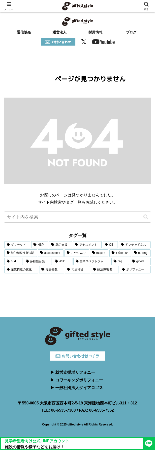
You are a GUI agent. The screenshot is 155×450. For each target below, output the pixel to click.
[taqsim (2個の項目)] (99, 253)
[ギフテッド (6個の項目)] (17, 245)
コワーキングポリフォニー (79, 380)
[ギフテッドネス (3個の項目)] (135, 245)
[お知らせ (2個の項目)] (120, 253)
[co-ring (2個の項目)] (141, 253)
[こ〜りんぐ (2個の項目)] (76, 253)
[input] (77, 217)
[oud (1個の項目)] (13, 261)
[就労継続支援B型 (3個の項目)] (20, 253)
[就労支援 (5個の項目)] (60, 245)
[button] (145, 217)
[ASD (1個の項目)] (62, 261)
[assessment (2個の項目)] (50, 253)
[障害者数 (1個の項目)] (51, 269)
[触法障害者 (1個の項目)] (105, 269)
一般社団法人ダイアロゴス (79, 388)
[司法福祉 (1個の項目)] (77, 269)
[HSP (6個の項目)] (39, 245)
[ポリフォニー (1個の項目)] (135, 269)
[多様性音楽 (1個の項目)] (38, 261)
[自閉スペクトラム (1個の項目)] (92, 261)
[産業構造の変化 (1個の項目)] (21, 269)
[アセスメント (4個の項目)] (87, 245)
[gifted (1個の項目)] (140, 261)
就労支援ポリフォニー (75, 372)
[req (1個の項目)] (120, 261)
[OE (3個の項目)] (110, 245)
